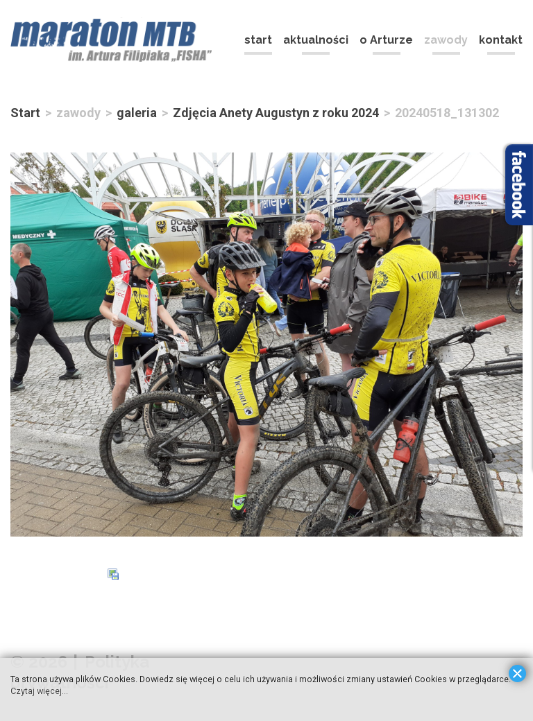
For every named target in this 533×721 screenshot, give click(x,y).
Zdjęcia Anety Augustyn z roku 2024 (276, 112)
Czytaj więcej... (39, 690)
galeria (137, 112)
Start (25, 112)
